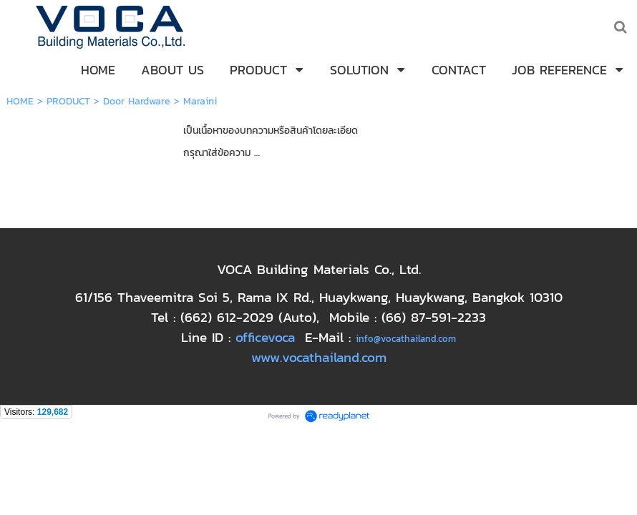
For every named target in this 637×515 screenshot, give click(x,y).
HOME (20, 101)
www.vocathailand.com (318, 357)
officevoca (265, 337)
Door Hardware (136, 101)
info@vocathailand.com (406, 338)
